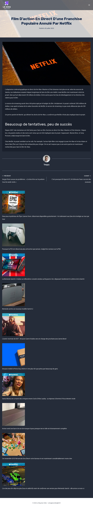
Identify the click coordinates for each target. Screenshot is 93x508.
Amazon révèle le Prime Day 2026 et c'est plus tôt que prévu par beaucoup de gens (30, 369)
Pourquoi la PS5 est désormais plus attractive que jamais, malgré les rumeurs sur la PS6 (31, 249)
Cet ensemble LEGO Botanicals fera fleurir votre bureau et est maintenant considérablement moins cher (37, 458)
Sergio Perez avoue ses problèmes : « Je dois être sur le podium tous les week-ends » (23, 178)
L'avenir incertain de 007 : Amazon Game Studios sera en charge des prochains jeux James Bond (34, 339)
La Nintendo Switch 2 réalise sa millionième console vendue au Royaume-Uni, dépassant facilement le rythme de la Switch (43, 279)
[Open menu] (89, 5)
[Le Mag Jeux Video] (6, 5)
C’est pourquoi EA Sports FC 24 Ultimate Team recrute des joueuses (69, 178)
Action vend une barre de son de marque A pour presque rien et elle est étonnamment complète (34, 428)
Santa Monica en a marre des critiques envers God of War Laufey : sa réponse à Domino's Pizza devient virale (38, 399)
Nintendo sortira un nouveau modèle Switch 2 (17, 309)
